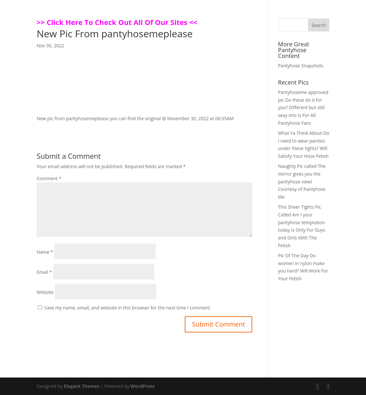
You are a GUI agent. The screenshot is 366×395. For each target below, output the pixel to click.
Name (45, 252)
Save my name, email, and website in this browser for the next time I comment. (127, 308)
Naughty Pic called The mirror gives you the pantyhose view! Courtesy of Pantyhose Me (302, 181)
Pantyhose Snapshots (301, 66)
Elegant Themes (82, 386)
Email (44, 272)
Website (45, 292)
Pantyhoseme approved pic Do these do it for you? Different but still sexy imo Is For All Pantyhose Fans (303, 107)
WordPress (142, 386)
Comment (49, 178)
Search (319, 25)
